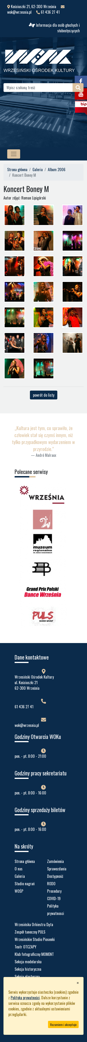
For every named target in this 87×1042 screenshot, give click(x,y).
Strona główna (17, 169)
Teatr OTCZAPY (25, 947)
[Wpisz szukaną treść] (38, 87)
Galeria (37, 169)
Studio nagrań (25, 883)
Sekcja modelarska (28, 961)
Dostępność (55, 876)
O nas (19, 869)
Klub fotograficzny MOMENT (34, 954)
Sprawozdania (56, 869)
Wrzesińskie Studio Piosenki (35, 939)
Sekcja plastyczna (27, 976)
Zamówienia (55, 861)
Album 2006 (56, 169)
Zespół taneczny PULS (30, 932)
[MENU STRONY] (13, 154)
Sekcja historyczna (28, 969)
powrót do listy (43, 395)
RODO (51, 883)
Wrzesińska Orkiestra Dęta (34, 924)
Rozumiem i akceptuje (63, 1024)
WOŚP (19, 891)
